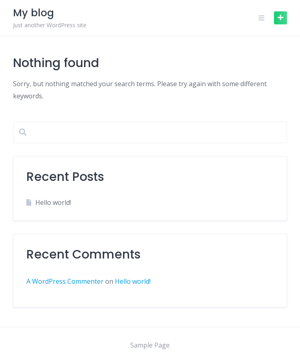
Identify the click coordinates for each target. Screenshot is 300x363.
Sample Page (150, 345)
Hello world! (53, 202)
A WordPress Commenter (65, 281)
